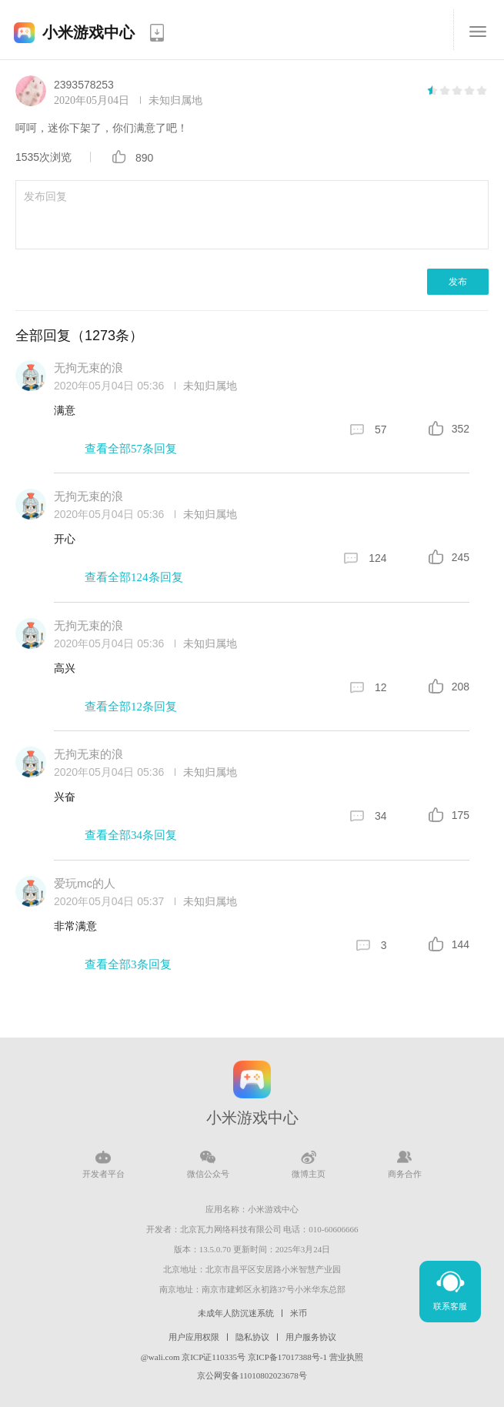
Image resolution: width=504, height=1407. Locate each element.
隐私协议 (252, 1337)
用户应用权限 (194, 1337)
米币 (298, 1313)
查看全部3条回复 (128, 964)
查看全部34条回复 (131, 835)
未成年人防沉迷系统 (236, 1313)
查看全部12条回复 (131, 706)
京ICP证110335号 (213, 1357)
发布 (458, 281)
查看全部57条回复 (131, 449)
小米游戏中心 (88, 32)
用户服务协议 (310, 1337)
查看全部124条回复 (134, 577)
